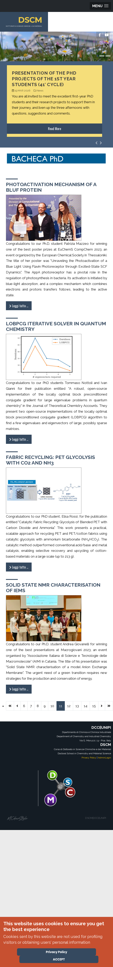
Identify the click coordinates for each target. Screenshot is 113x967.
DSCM (30, 20)
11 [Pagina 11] (60, 706)
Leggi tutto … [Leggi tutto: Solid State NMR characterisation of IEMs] (18, 689)
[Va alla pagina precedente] (17, 706)
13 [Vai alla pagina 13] (77, 706)
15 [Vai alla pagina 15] (94, 706)
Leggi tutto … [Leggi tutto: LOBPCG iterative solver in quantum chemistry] (18, 439)
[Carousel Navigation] (98, 143)
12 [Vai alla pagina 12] (69, 706)
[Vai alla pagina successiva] (101, 706)
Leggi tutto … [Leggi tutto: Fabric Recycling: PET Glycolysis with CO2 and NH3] (18, 567)
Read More (54, 128)
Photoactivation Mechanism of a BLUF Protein (51, 187)
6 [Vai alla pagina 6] (24, 706)
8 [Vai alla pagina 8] (38, 706)
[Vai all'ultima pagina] (109, 706)
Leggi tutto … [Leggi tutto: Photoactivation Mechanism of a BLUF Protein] (18, 305)
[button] (97, 56)
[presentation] (6, 47)
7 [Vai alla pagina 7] (31, 706)
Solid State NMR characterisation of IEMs (53, 587)
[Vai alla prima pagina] (10, 706)
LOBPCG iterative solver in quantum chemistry (56, 326)
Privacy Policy (89, 757)
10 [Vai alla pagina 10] (52, 706)
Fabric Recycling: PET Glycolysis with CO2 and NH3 (50, 460)
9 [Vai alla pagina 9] (45, 706)
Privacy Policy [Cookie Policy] (56, 952)
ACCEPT (59, 959)
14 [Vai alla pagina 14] (85, 706)
